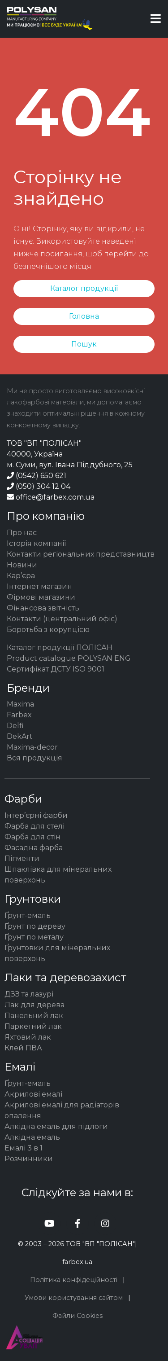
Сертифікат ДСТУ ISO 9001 (55, 669)
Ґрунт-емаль (27, 915)
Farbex (19, 715)
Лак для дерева (34, 1005)
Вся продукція (34, 758)
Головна (84, 316)
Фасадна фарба (33, 847)
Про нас (22, 532)
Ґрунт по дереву (34, 926)
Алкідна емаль (32, 1137)
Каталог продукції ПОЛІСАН (59, 647)
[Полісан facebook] (77, 1223)
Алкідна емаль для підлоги (56, 1126)
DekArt (20, 736)
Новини (22, 565)
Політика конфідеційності (73, 1280)
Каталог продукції (84, 288)
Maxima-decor (32, 747)
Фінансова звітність (43, 608)
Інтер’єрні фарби (36, 815)
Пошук (84, 344)
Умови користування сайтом (74, 1298)
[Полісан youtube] (50, 1223)
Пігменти (21, 858)
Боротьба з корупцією (48, 629)
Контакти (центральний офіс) (62, 619)
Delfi (15, 725)
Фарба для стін (32, 837)
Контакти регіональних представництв (81, 554)
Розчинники (28, 1159)
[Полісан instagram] (105, 1223)
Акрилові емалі (33, 1094)
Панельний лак (33, 1015)
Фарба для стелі (34, 826)
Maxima (20, 704)
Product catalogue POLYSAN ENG (69, 658)
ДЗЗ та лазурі (28, 994)
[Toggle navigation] (156, 19)
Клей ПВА (23, 1048)
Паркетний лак (33, 1026)
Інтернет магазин (39, 586)
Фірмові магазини (41, 597)
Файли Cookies (77, 1316)
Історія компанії (36, 543)
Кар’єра (21, 575)
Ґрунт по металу (34, 937)
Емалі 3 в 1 (23, 1148)
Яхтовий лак (27, 1037)
